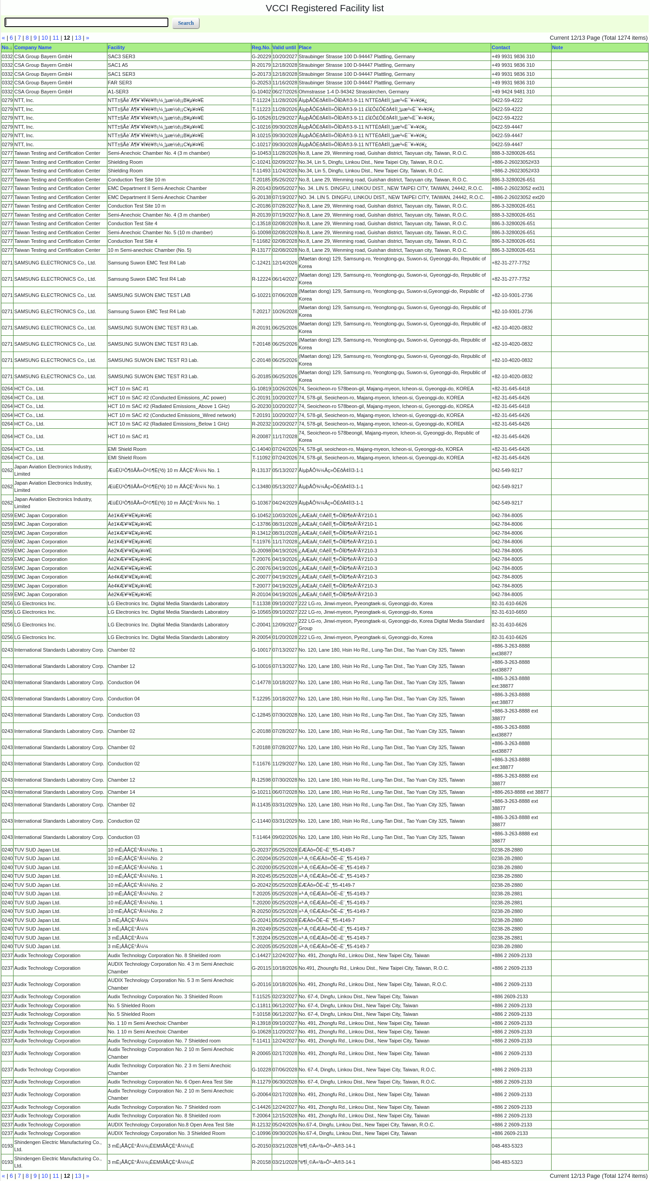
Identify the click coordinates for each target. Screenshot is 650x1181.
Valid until (284, 47)
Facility (116, 47)
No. (6, 47)
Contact (501, 47)
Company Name (32, 47)
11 (55, 37)
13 (78, 37)
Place (305, 47)
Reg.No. (261, 47)
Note (557, 47)
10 (45, 37)
